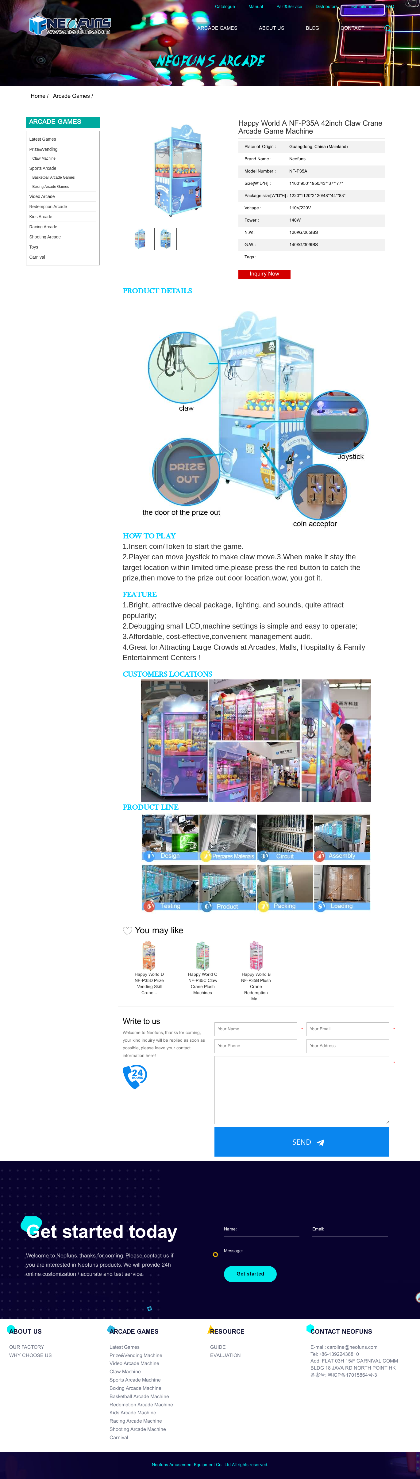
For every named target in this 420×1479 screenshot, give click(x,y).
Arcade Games (71, 96)
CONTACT (352, 28)
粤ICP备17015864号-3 (352, 1375)
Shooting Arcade (45, 236)
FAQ (390, 7)
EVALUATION (225, 1355)
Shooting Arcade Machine (138, 1429)
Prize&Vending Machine (136, 1355)
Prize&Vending (43, 149)
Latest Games (42, 139)
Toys (33, 247)
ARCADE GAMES (217, 28)
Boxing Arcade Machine (135, 1388)
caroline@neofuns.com (352, 1347)
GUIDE (218, 1347)
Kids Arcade (40, 216)
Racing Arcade (43, 226)
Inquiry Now (264, 274)
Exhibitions (361, 7)
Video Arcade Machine (134, 1363)
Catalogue (225, 7)
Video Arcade (42, 196)
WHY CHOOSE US (30, 1355)
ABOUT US (271, 28)
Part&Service (289, 7)
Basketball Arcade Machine (139, 1396)
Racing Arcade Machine (136, 1421)
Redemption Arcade (48, 206)
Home (38, 96)
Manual (256, 7)
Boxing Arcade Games (51, 186)
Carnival (37, 257)
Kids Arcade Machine (133, 1413)
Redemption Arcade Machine (141, 1405)
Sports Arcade (42, 168)
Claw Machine (44, 158)
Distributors (327, 7)
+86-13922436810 (339, 1354)
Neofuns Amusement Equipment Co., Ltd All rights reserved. (210, 1465)
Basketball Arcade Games (54, 177)
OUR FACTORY (26, 1347)
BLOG (312, 28)
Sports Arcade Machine (135, 1380)
